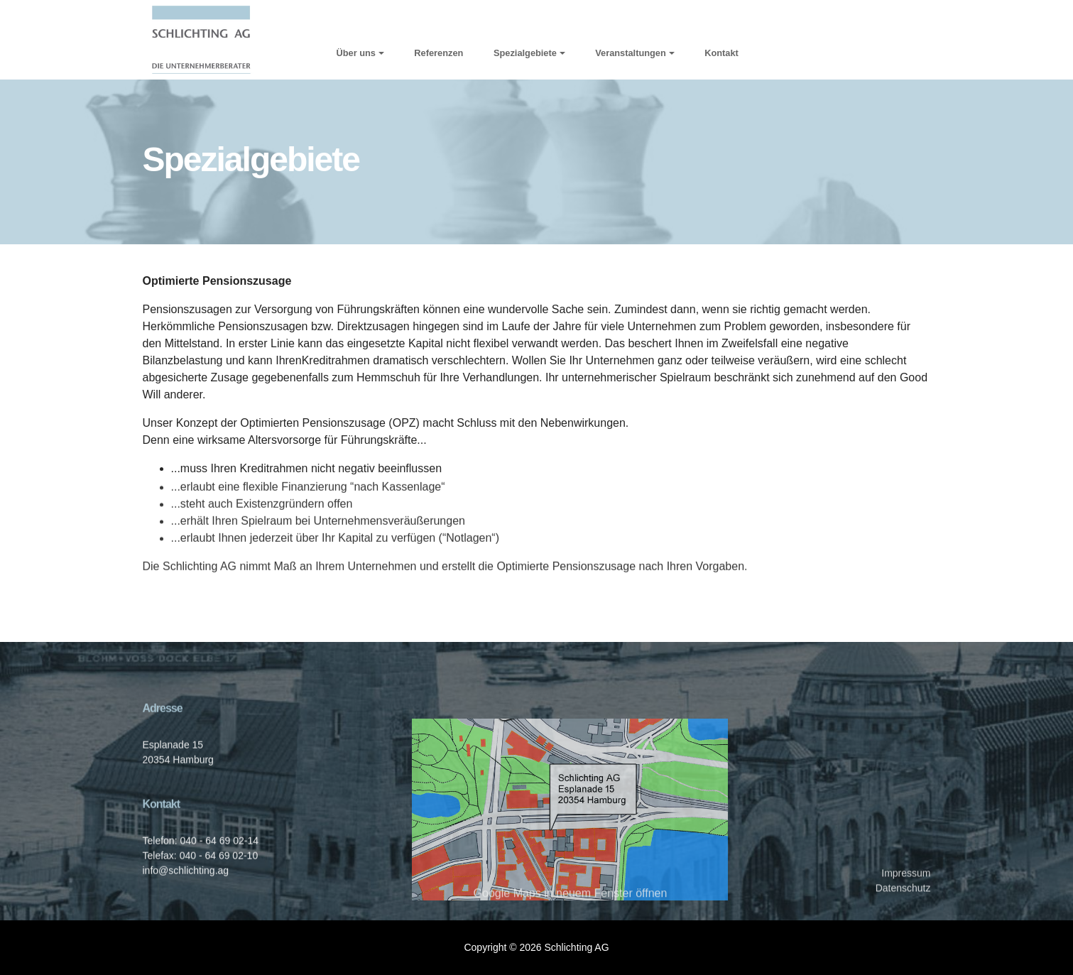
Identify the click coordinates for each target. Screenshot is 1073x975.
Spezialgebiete (525, 53)
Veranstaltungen (630, 53)
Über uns (355, 53)
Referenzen (438, 53)
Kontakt (721, 53)
